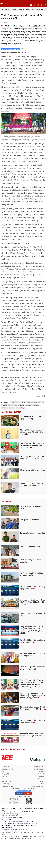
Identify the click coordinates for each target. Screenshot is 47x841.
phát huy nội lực (32, 402)
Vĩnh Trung (23, 402)
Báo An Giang (20, 408)
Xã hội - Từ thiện (38, 9)
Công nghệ (5, 774)
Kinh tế (4, 771)
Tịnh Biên (21, 405)
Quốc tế (4, 776)
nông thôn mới (6, 405)
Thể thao (5, 779)
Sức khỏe (41, 779)
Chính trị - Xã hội (24, 9)
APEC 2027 (29, 405)
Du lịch (42, 784)
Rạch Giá (36, 405)
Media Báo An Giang (37, 786)
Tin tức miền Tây (7, 786)
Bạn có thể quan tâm (11, 412)
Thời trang (5, 784)
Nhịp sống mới (6, 781)
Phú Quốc (4, 408)
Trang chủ (5, 766)
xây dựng (41, 402)
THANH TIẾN (14, 402)
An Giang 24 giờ (10, 9)
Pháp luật (41, 774)
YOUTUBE (28, 793)
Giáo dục (41, 771)
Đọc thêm (6, 501)
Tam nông (41, 781)
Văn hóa (41, 776)
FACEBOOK (19, 793)
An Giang (14, 405)
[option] (23, 758)
